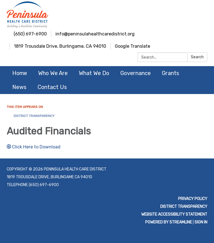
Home (19, 73)
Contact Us (52, 87)
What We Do (94, 73)
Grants (170, 73)
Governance (135, 73)
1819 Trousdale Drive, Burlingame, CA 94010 (60, 46)
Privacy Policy (192, 198)
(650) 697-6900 (30, 34)
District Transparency (34, 116)
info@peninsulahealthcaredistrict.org (95, 34)
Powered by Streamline (168, 222)
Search (197, 57)
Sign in (200, 222)
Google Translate (132, 46)
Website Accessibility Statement (174, 214)
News (19, 87)
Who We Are (53, 73)
